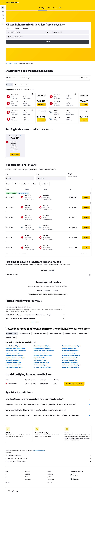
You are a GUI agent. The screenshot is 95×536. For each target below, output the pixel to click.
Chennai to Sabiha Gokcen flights (18, 351)
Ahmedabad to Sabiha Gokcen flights (19, 346)
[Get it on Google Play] (77, 470)
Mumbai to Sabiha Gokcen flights (74, 342)
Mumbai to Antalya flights (16, 356)
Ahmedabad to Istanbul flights (45, 344)
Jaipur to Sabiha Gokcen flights (17, 363)
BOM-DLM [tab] (46, 263)
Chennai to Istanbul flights (44, 349)
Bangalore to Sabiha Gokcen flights (19, 354)
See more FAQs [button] (38, 314)
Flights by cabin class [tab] (60, 329)
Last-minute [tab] (28, 85)
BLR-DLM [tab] (54, 263)
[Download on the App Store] (77, 475)
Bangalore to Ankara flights (72, 358)
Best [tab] (20, 85)
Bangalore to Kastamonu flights (45, 363)
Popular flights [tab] (15, 333)
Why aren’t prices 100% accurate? (51, 458)
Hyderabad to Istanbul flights (73, 346)
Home (9, 63)
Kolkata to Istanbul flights (72, 349)
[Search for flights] (3, 8)
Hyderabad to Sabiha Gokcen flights (47, 346)
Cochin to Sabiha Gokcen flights (73, 351)
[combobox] (30, 28)
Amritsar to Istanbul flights (72, 356)
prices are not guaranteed (43, 446)
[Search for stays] (3, 11)
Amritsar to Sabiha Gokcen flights (74, 361)
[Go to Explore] (3, 18)
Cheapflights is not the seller (51, 451)
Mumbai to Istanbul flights (16, 342)
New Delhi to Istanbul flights (45, 342)
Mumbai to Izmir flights (43, 361)
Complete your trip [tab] (29, 329)
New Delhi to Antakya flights (17, 361)
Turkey (19, 63)
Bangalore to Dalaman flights (17, 358)
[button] (3, 3)
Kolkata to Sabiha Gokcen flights (46, 351)
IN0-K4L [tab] (42, 283)
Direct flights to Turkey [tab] (44, 329)
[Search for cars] (3, 15)
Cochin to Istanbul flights (71, 344)
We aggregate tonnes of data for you (51, 454)
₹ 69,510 (61, 24)
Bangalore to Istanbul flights (17, 349)
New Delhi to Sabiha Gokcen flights (19, 344)
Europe (14, 63)
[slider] (93, 179)
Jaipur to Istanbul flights (43, 354)
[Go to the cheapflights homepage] (12, 2)
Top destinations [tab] (26, 333)
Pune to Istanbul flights (43, 356)
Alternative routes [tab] (16, 329)
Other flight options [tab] (74, 329)
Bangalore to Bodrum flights (45, 358)
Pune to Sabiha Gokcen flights (73, 363)
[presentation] (68, 24)
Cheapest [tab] (13, 85)
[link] (19, 154)
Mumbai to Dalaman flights (72, 354)
